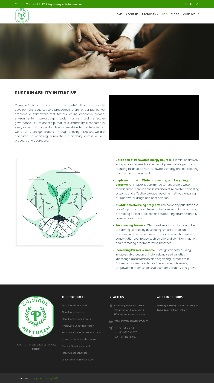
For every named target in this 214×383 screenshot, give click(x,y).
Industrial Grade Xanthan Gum (79, 339)
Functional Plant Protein (75, 305)
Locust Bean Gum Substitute (78, 359)
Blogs (175, 14)
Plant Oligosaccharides (74, 352)
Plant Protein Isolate (73, 312)
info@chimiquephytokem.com (64, 4)
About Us (132, 14)
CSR (164, 14)
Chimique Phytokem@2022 (43, 378)
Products (149, 14)
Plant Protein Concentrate (76, 319)
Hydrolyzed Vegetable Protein (78, 325)
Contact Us (191, 14)
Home (118, 14)
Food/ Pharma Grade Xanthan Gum (81, 332)
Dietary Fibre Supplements (76, 346)
